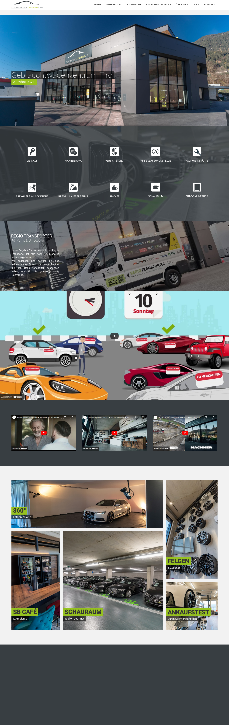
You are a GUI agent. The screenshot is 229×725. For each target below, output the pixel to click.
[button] (11, 659)
